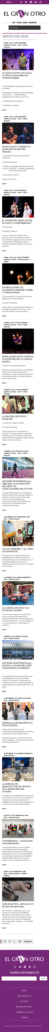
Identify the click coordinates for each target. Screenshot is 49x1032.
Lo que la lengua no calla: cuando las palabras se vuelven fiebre (17, 75)
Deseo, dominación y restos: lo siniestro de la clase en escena (17, 359)
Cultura (24, 1001)
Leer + (4, 110)
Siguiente (27, 941)
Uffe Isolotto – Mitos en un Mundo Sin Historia (17, 905)
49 (20, 941)
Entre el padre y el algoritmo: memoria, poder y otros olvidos (17, 290)
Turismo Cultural (24, 1012)
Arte (19, 45)
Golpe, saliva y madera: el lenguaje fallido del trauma (16, 149)
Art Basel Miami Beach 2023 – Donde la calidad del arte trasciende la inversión (17, 665)
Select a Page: (14, 27)
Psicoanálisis (24, 996)
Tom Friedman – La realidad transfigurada (17, 842)
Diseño (24, 1018)
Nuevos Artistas (24, 1007)
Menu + (9, 2)
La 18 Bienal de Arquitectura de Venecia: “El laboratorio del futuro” (16, 788)
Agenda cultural (10, 45)
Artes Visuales (23, 259)
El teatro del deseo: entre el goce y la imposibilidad (17, 221)
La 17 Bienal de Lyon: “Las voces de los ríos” (15, 609)
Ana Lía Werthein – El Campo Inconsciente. (18, 550)
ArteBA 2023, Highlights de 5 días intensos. (17, 724)
